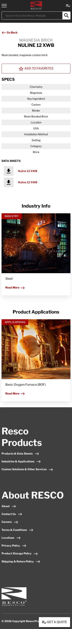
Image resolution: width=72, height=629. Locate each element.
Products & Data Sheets (20, 453)
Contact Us (12, 514)
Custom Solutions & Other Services (27, 469)
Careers (10, 521)
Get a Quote (54, 622)
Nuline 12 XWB (27, 171)
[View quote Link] (68, 5)
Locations (11, 537)
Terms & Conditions (17, 529)
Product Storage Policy (20, 553)
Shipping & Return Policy (21, 561)
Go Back (9, 32)
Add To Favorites (36, 68)
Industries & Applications (21, 461)
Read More (15, 287)
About (9, 506)
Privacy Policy (14, 545)
